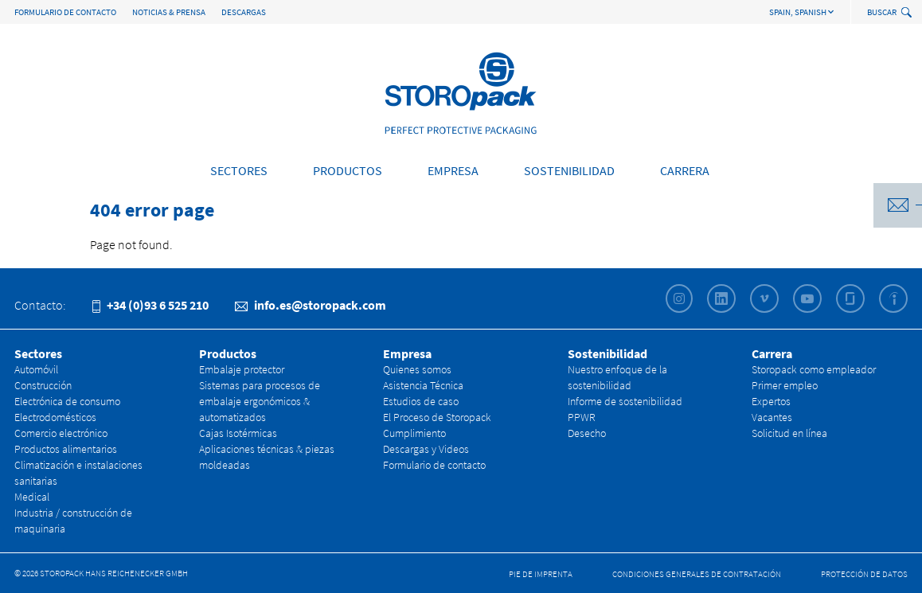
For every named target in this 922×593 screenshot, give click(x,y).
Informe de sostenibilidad (625, 401)
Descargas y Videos (426, 449)
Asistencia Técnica (423, 385)
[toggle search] (908, 13)
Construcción (43, 385)
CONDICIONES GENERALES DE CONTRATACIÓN (696, 573)
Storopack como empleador (814, 369)
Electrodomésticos (55, 417)
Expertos (771, 401)
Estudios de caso (421, 401)
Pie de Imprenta (540, 573)
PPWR (582, 417)
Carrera (684, 170)
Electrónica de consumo (67, 401)
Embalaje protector (241, 369)
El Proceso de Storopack (437, 417)
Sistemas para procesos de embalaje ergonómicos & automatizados (259, 401)
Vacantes (772, 417)
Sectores (239, 170)
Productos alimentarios (65, 449)
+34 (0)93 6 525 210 (150, 305)
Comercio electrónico (60, 433)
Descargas (243, 12)
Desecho (587, 433)
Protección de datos (864, 573)
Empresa (453, 170)
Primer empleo (785, 385)
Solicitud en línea (789, 433)
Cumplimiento (414, 433)
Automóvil (36, 369)
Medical (31, 497)
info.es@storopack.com (310, 305)
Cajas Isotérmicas (238, 433)
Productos (347, 170)
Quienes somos (417, 369)
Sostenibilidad (569, 170)
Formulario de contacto (65, 12)
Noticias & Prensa (168, 12)
